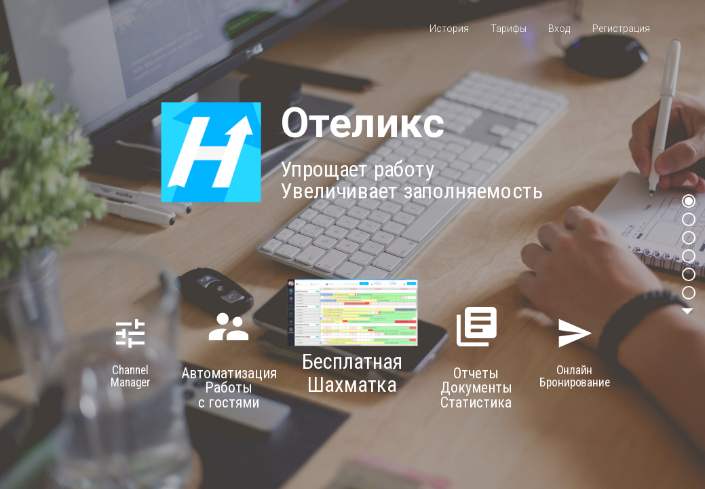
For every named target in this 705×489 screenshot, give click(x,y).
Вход (559, 28)
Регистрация (621, 28)
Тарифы (509, 28)
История (449, 28)
